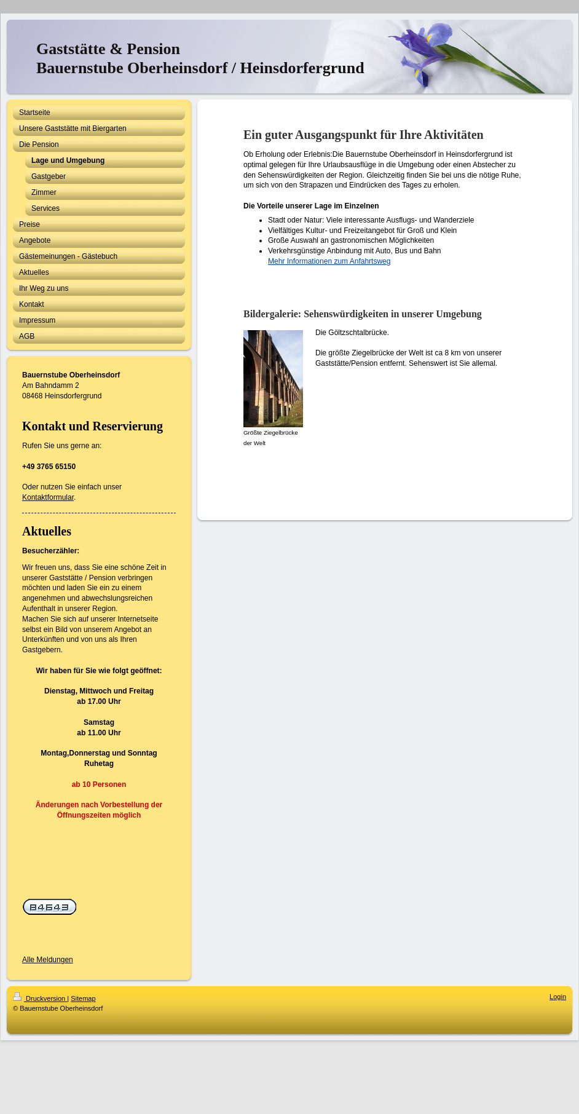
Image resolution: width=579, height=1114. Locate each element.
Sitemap (83, 998)
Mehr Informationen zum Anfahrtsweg (329, 261)
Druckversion (40, 998)
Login (557, 996)
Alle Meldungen (47, 959)
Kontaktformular (48, 497)
